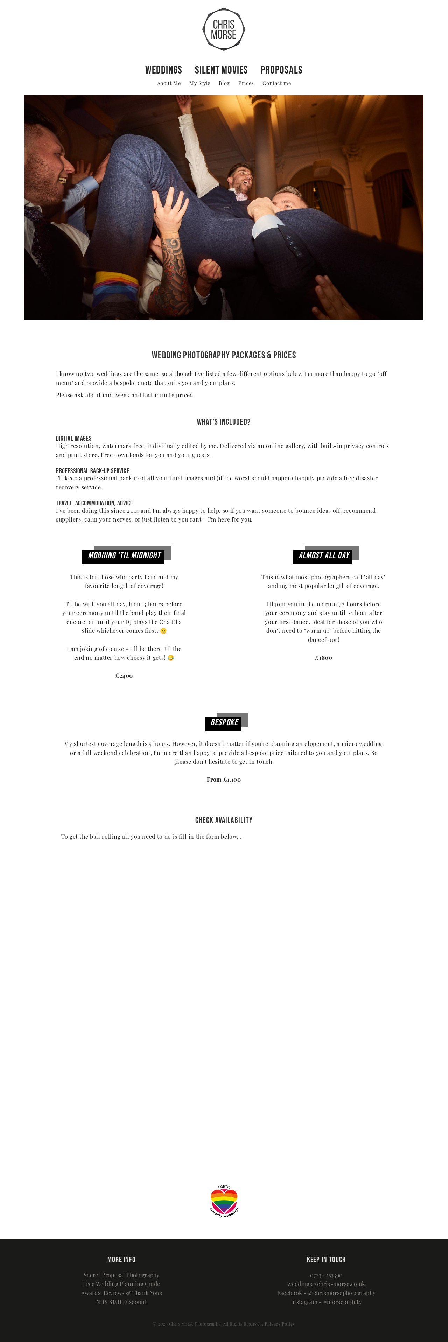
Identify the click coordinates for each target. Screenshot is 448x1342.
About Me (169, 83)
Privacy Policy (280, 1324)
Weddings (163, 69)
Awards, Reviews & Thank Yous (121, 1293)
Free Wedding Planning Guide (121, 1284)
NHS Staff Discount (121, 1303)
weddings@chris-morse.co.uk (326, 1284)
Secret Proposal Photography (122, 1276)
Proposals (282, 69)
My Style (199, 83)
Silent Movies (221, 69)
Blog (224, 83)
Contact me (276, 83)
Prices (246, 83)
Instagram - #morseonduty (326, 1303)
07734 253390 (326, 1276)
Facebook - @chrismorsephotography (326, 1293)
